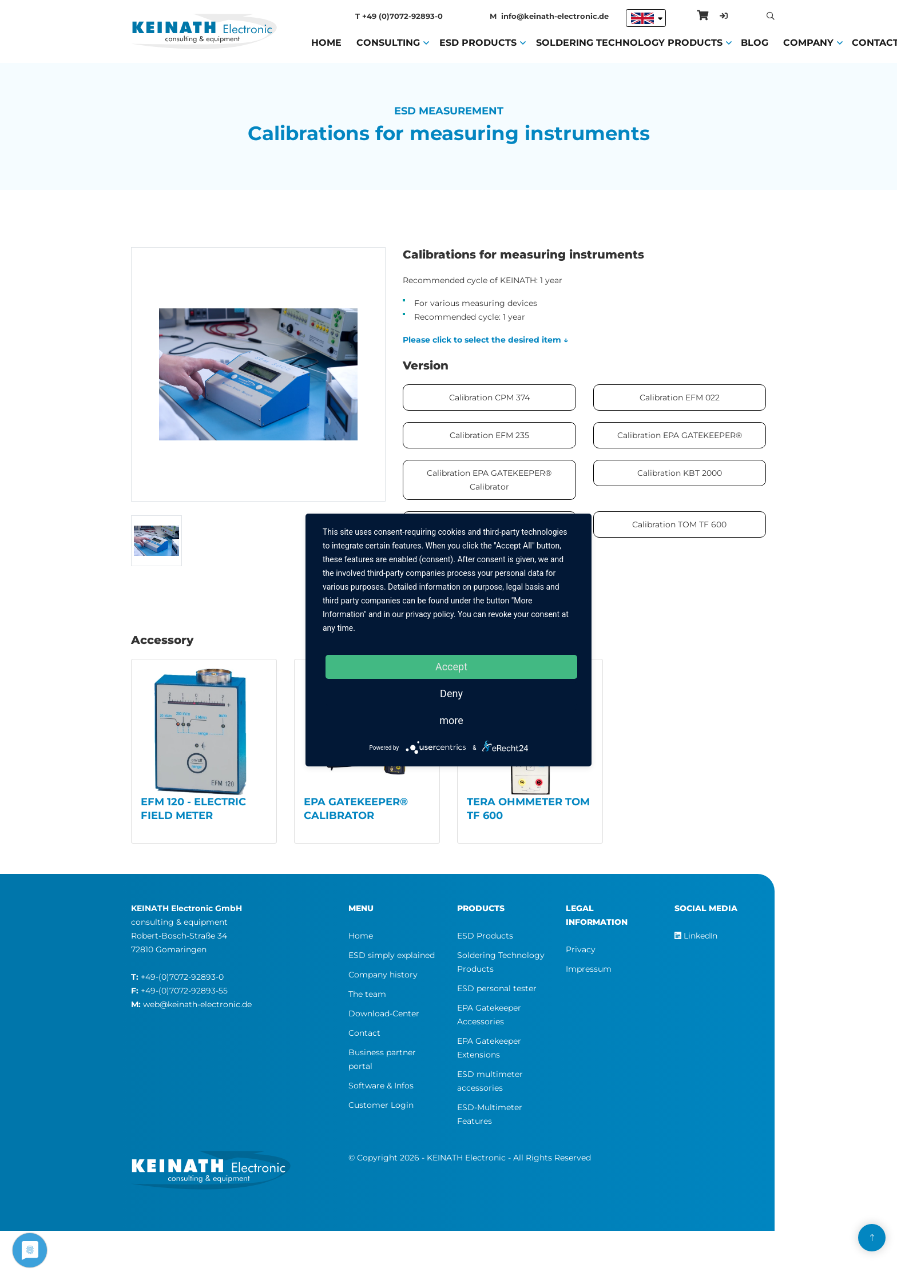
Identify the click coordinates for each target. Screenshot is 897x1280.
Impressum (589, 969)
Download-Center (383, 1013)
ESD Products (478, 41)
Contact (364, 1033)
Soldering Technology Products (629, 41)
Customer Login (381, 1105)
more (451, 720)
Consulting (388, 41)
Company (808, 41)
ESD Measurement (448, 111)
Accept (451, 667)
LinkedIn (695, 936)
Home (326, 41)
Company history (383, 974)
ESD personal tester (497, 988)
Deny (451, 693)
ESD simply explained (391, 955)
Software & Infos (381, 1085)
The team (367, 994)
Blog (754, 41)
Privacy (581, 949)
